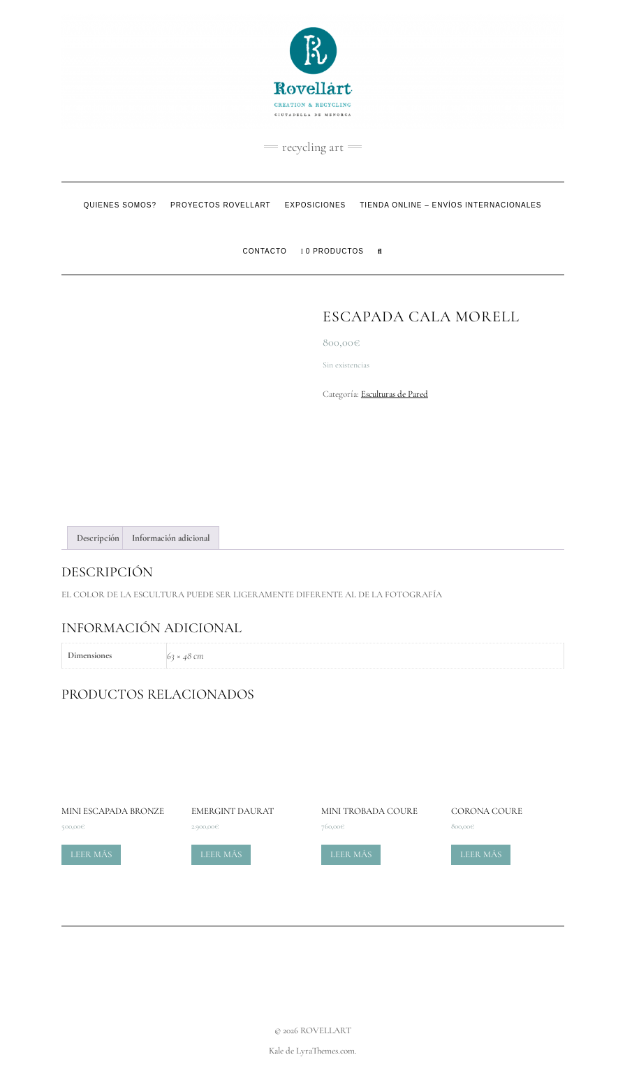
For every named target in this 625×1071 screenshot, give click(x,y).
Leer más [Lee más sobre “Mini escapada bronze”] (91, 854)
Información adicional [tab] (170, 538)
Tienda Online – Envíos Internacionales (450, 205)
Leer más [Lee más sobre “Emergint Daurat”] (221, 854)
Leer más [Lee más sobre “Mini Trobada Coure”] (351, 854)
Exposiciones (315, 205)
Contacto (265, 251)
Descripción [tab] (98, 538)
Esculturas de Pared (394, 394)
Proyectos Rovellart (220, 205)
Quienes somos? (119, 205)
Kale (276, 1050)
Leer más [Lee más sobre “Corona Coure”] (480, 854)
